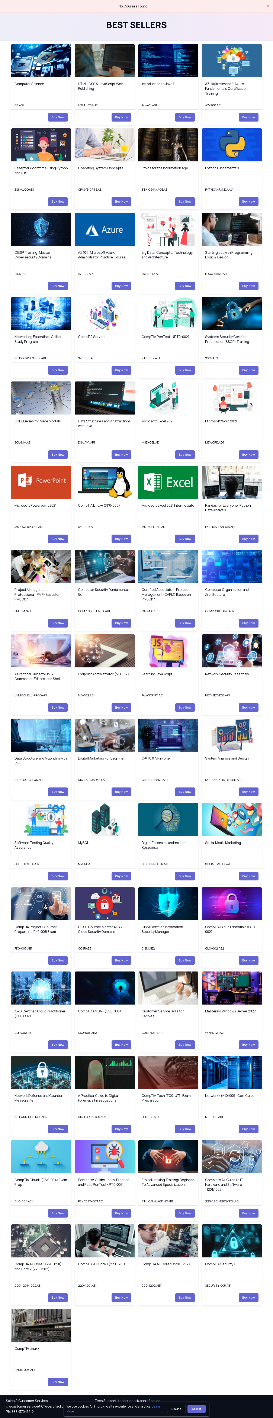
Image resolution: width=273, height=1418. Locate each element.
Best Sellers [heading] (136, 24)
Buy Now (58, 117)
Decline (176, 1409)
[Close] (268, 6)
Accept (196, 1409)
